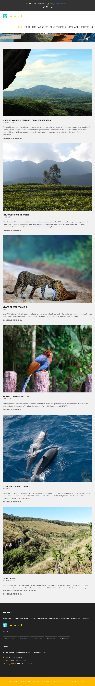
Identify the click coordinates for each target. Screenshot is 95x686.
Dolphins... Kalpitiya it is (16, 486)
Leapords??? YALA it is (15, 307)
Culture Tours (9, 639)
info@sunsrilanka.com (58, 4)
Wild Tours (23, 639)
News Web (73, 27)
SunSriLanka (40, 34)
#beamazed (51, 639)
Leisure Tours (37, 639)
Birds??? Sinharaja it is (16, 397)
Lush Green (9, 578)
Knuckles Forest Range (16, 215)
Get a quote (64, 639)
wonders (43, 27)
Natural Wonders (53, 34)
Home (20, 27)
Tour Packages (58, 27)
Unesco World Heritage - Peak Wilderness (27, 120)
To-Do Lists (30, 27)
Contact (85, 27)
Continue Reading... (12, 138)
